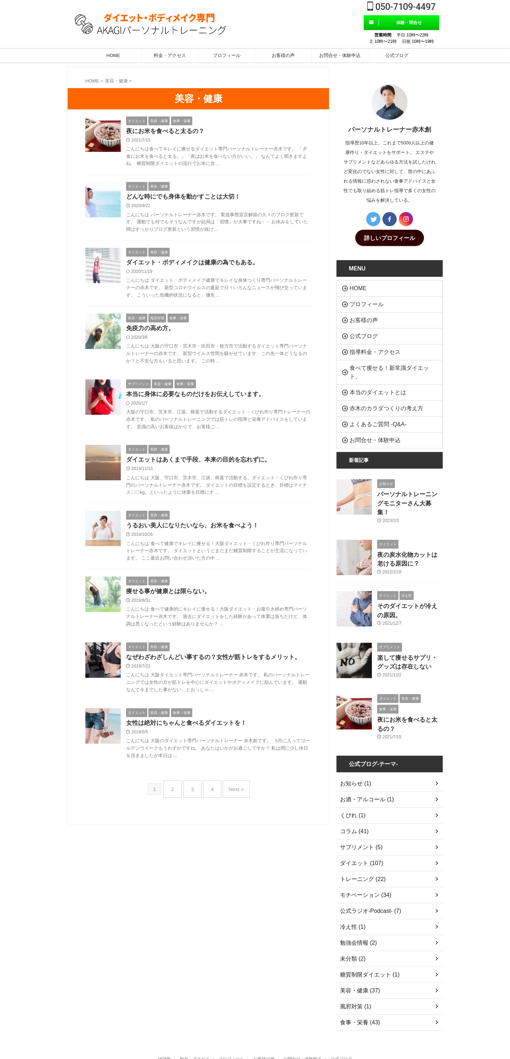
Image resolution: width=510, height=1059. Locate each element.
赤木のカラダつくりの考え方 (378, 388)
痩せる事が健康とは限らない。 (170, 596)
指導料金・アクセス (369, 344)
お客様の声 (283, 55)
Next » (230, 793)
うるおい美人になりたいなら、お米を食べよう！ (196, 530)
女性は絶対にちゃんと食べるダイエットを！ (190, 729)
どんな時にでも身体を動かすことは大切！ (186, 197)
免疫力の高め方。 (151, 330)
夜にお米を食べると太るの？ (167, 131)
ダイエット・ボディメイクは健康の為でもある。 (196, 264)
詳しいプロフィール (389, 237)
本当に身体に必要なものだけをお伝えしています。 (199, 397)
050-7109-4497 (401, 7)
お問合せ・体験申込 (340, 55)
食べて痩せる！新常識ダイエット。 (385, 359)
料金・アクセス (170, 55)
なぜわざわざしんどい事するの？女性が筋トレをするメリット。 (218, 663)
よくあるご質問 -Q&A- (371, 402)
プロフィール (226, 55)
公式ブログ (396, 55)
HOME (113, 55)
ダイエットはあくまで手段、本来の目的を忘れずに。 (202, 463)
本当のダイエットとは (371, 373)
